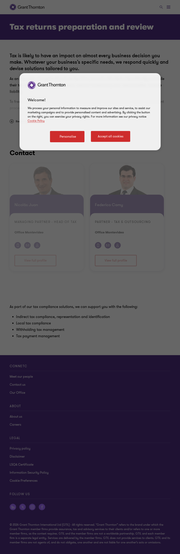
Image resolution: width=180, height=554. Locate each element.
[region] (90, 111)
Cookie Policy (36, 121)
